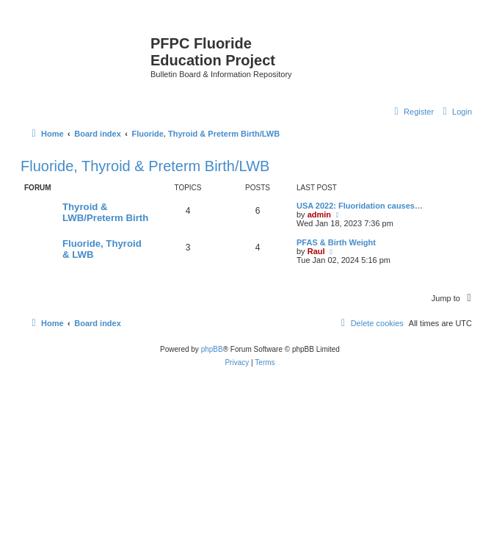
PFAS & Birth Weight (336, 242)
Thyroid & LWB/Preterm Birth (105, 212)
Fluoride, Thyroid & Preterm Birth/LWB (145, 166)
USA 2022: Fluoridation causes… (360, 205)
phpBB (212, 349)
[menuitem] (455, 111)
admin (319, 214)
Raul (316, 251)
